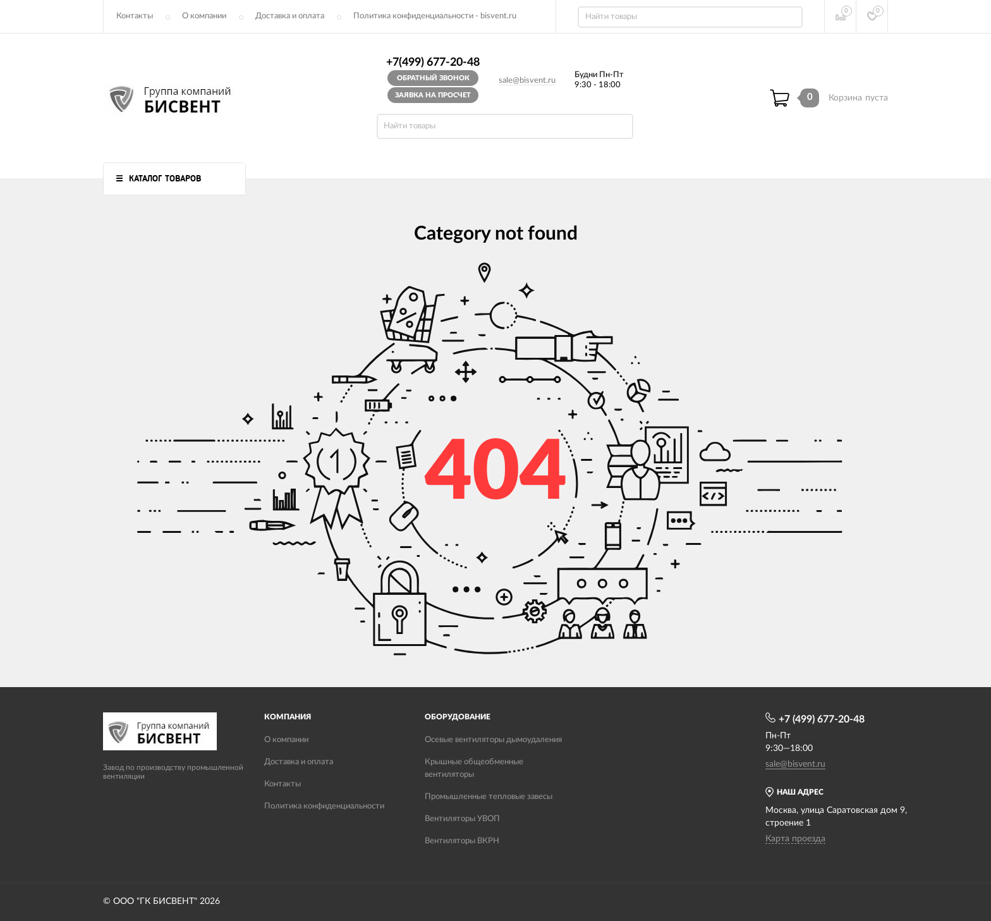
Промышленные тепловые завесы (488, 797)
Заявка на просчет (433, 95)
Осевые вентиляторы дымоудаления (493, 740)
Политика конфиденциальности (324, 806)
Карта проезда (795, 838)
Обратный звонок (433, 78)
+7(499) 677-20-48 (433, 62)
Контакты (134, 16)
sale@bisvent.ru (527, 80)
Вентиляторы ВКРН (462, 841)
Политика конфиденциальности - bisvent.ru (434, 16)
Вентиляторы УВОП (462, 819)
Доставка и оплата (289, 16)
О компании (204, 16)
